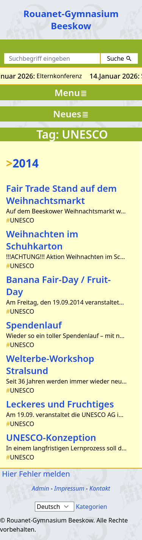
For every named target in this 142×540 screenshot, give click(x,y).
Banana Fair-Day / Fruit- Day (58, 285)
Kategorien (91, 506)
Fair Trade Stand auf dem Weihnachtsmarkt (61, 194)
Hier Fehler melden (35, 474)
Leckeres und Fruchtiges (60, 404)
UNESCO (20, 220)
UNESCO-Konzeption (51, 437)
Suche (119, 58)
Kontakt (99, 488)
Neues (71, 113)
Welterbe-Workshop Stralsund (50, 364)
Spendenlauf (34, 325)
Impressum (69, 488)
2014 (22, 163)
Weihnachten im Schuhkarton (42, 239)
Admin (40, 488)
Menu (71, 92)
